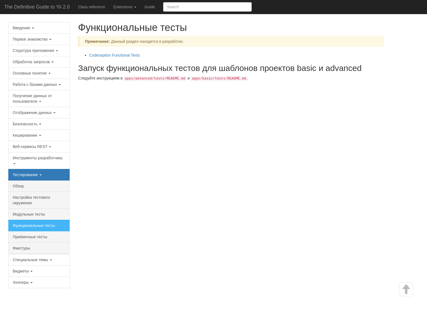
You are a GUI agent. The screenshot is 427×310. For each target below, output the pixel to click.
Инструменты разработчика (38, 160)
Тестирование (27, 175)
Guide (150, 7)
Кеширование (27, 135)
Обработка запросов (33, 62)
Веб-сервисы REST (32, 146)
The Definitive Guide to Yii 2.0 (37, 7)
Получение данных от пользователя (32, 99)
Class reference (91, 7)
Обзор (18, 186)
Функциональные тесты (34, 225)
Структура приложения (35, 50)
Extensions (124, 7)
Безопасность (27, 124)
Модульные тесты (29, 214)
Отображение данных (34, 112)
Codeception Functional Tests (114, 55)
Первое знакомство (32, 39)
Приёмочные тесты (30, 237)
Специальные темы (32, 260)
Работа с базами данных (37, 84)
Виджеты (23, 271)
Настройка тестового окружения (31, 200)
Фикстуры (21, 248)
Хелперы (23, 282)
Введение (23, 28)
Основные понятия (32, 73)
